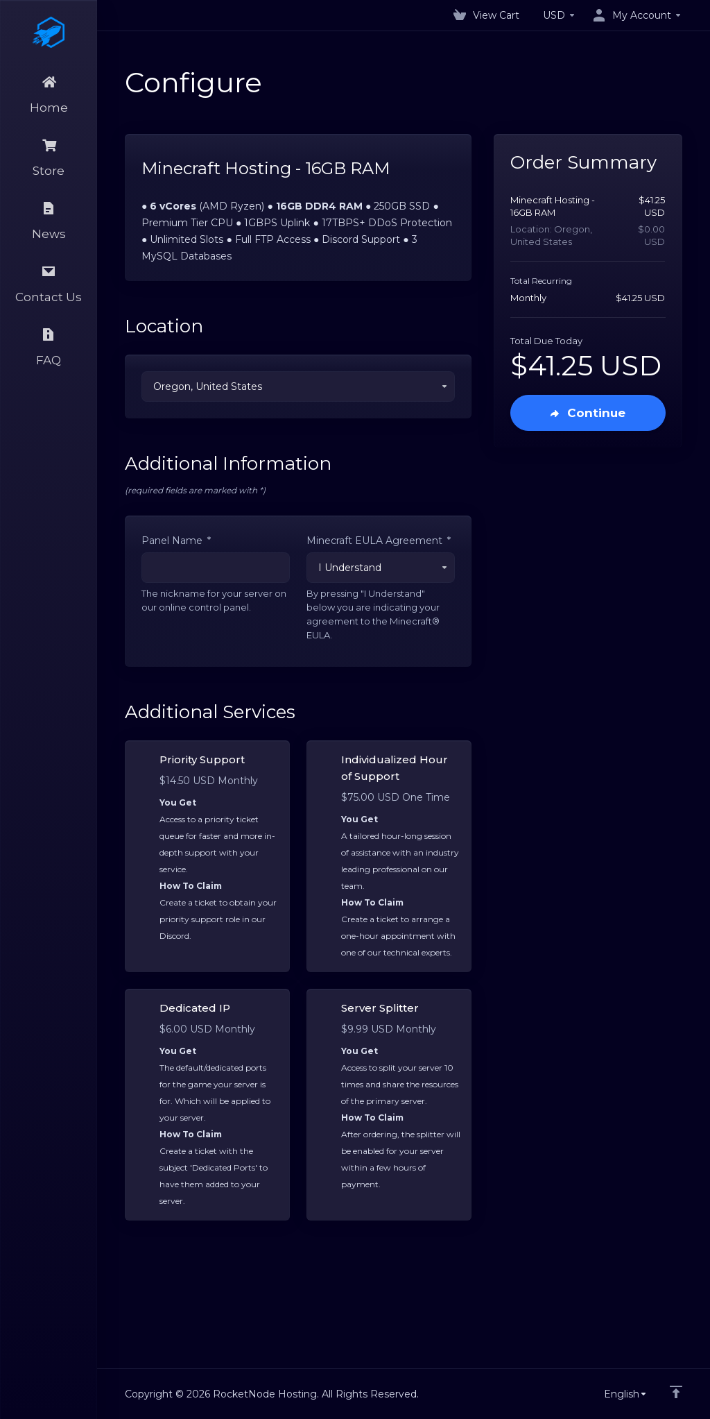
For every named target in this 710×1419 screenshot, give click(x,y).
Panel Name (176, 540)
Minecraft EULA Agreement (378, 540)
